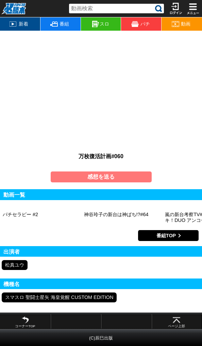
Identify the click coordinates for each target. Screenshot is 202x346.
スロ (100, 24)
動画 (181, 24)
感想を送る (101, 177)
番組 (59, 24)
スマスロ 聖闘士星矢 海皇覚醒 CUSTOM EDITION (59, 297)
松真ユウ (14, 265)
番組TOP (166, 235)
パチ (140, 24)
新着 (19, 24)
